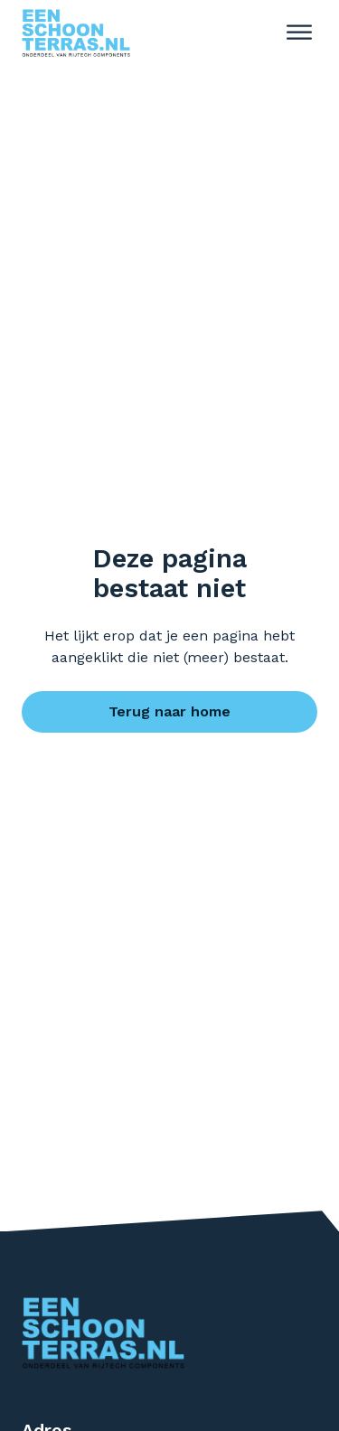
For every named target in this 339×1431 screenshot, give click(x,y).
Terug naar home (169, 711)
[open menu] (299, 32)
